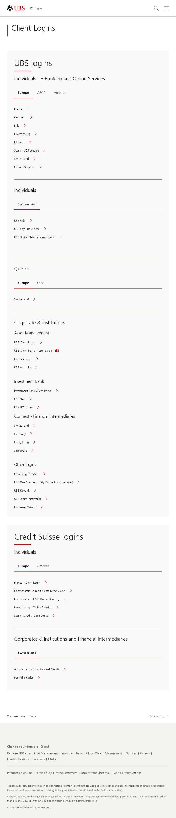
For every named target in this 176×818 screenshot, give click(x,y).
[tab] (23, 93)
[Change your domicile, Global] (45, 746)
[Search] (156, 8)
